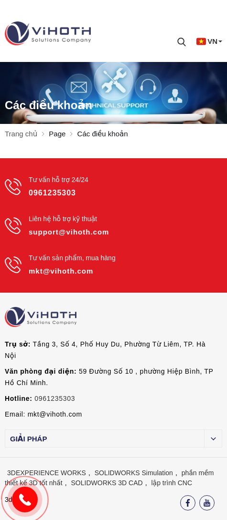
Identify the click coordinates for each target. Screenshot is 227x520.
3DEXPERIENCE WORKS (46, 473)
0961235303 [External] (54, 398)
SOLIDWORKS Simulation (134, 473)
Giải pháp (28, 439)
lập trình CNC (171, 483)
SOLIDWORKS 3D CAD (107, 483)
